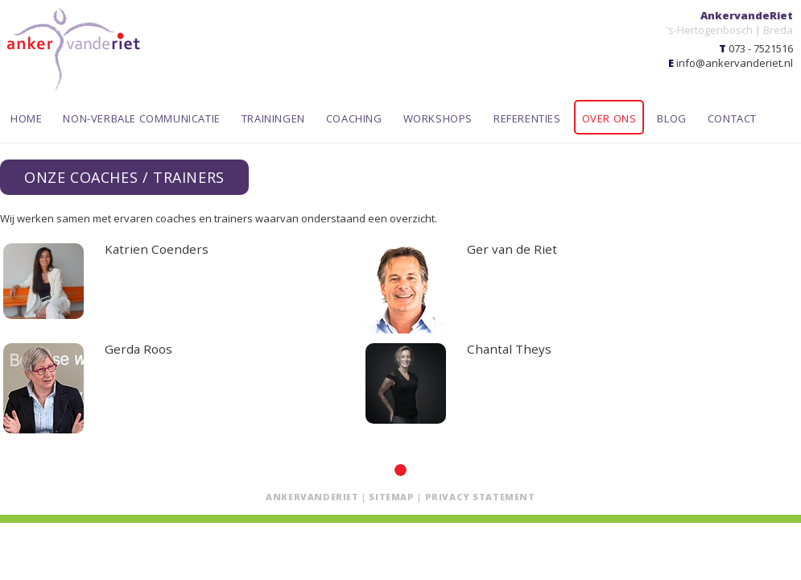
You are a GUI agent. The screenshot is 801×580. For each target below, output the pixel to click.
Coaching (354, 118)
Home (26, 118)
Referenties (527, 118)
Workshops (438, 118)
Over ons (609, 118)
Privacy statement (480, 497)
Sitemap (391, 497)
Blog (671, 118)
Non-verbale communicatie (141, 118)
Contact (732, 118)
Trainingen (273, 118)
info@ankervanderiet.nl (734, 63)
